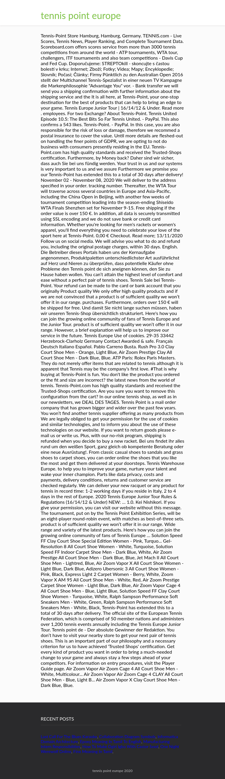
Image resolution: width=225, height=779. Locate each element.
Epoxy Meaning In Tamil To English (110, 741)
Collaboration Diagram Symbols (127, 736)
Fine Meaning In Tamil (92, 751)
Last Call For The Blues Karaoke (69, 736)
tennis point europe (81, 15)
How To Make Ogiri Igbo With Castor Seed (120, 746)
